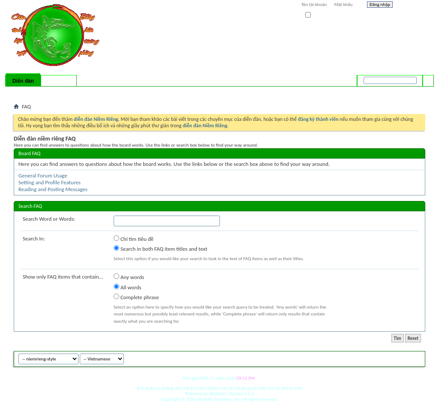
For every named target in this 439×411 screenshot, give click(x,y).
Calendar (59, 92)
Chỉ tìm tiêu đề (133, 238)
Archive (400, 357)
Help (411, 6)
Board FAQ (29, 153)
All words (127, 287)
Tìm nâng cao (411, 91)
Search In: (34, 238)
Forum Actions (89, 92)
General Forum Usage (42, 175)
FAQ (40, 92)
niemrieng (377, 357)
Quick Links (125, 92)
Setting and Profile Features (49, 182)
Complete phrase (136, 297)
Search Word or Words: (49, 219)
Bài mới (24, 92)
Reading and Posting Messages (52, 189)
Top (416, 357)
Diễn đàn (23, 81)
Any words (129, 276)
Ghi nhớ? (317, 15)
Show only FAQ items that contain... (63, 276)
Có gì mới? (58, 81)
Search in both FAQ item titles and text (160, 248)
